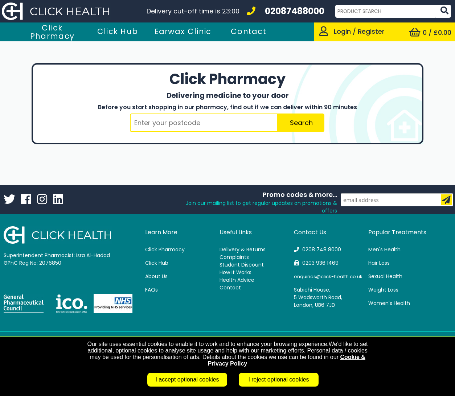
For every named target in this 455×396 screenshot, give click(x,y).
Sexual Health (385, 276)
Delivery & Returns (243, 249)
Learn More (161, 232)
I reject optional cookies (278, 379)
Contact (230, 287)
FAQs (151, 289)
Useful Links (236, 232)
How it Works (235, 272)
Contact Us (310, 232)
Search (301, 122)
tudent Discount (243, 264)
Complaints (234, 257)
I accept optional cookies (187, 379)
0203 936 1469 (316, 263)
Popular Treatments (397, 232)
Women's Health (389, 303)
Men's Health (384, 249)
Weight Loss (383, 289)
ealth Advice (238, 280)
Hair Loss (379, 263)
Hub (163, 263)
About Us (156, 276)
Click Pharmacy (165, 249)
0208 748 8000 (317, 249)
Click (152, 263)
